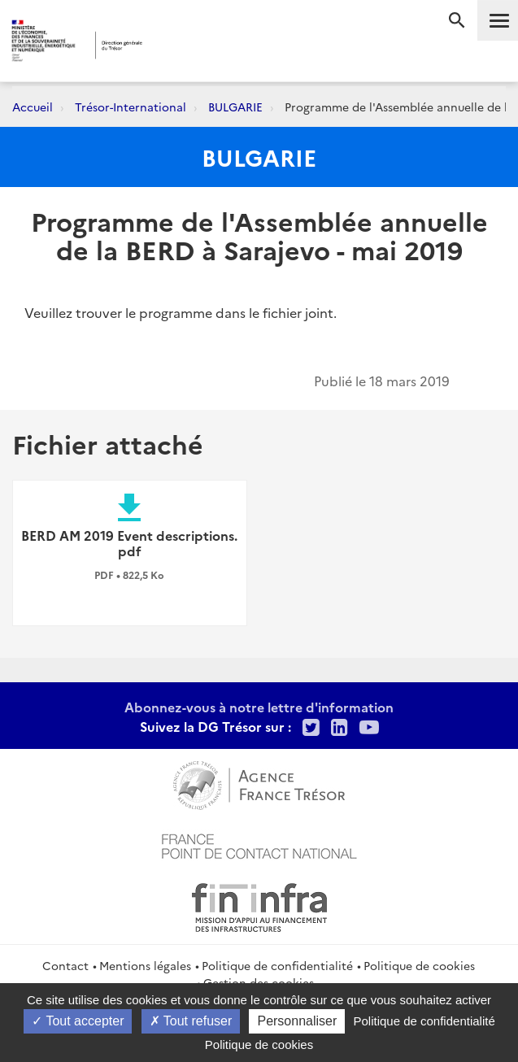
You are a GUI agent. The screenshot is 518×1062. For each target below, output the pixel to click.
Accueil (32, 106)
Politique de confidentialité (277, 965)
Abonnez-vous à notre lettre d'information (259, 706)
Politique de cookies (419, 965)
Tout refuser (191, 1021)
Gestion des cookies (258, 982)
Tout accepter (78, 1021)
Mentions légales (145, 965)
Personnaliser (297, 1021)
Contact (65, 965)
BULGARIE (235, 106)
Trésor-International (130, 106)
